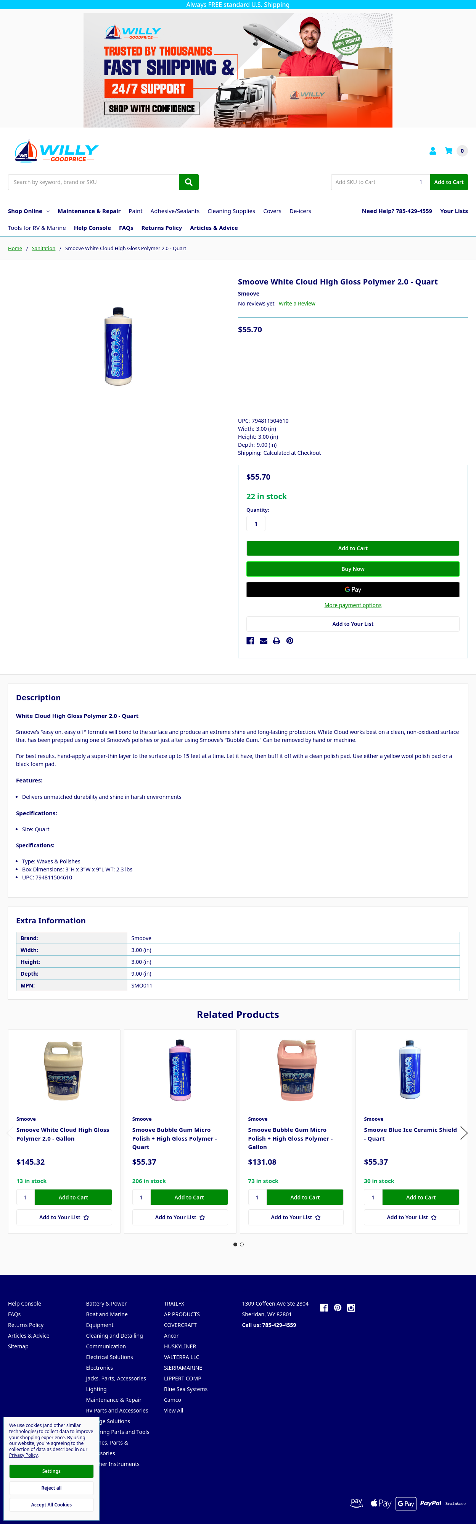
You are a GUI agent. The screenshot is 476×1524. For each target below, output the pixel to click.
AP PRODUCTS (182, 1314)
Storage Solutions (108, 1421)
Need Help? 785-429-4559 (397, 211)
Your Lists (454, 211)
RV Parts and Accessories (117, 1410)
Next (464, 1133)
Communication (106, 1346)
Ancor (171, 1335)
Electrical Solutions (109, 1357)
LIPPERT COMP (182, 1378)
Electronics (99, 1367)
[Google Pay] (353, 589)
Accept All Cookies (51, 1504)
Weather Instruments (113, 1463)
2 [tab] (242, 1244)
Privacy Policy (23, 1455)
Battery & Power (106, 1303)
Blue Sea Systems (185, 1389)
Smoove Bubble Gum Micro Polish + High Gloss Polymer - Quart (174, 1138)
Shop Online (29, 211)
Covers (272, 211)
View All (173, 1410)
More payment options (353, 605)
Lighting (96, 1389)
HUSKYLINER (180, 1346)
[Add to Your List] (64, 1217)
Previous (10, 1133)
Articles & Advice (214, 227)
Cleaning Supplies (231, 211)
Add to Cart (449, 182)
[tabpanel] (64, 1131)
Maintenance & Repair (89, 211)
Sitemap (18, 1346)
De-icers (300, 211)
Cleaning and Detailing (114, 1335)
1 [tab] (235, 1244)
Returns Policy (161, 227)
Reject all (52, 1488)
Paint (136, 211)
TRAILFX (174, 1303)
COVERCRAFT (180, 1324)
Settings (51, 1471)
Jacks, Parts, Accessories (116, 1378)
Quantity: (257, 509)
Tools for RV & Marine (37, 227)
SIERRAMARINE (183, 1367)
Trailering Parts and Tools (118, 1431)
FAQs (126, 227)
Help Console (92, 227)
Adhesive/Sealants (175, 211)
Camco (172, 1399)
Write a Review (297, 303)
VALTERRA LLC (181, 1357)
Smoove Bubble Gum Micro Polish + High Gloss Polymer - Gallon (290, 1138)
